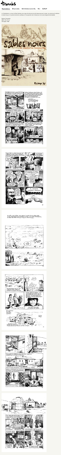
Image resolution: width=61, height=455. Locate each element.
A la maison (16, 9)
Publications (6, 9)
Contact (44, 9)
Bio (39, 9)
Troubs (8, 3)
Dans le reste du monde (29, 9)
